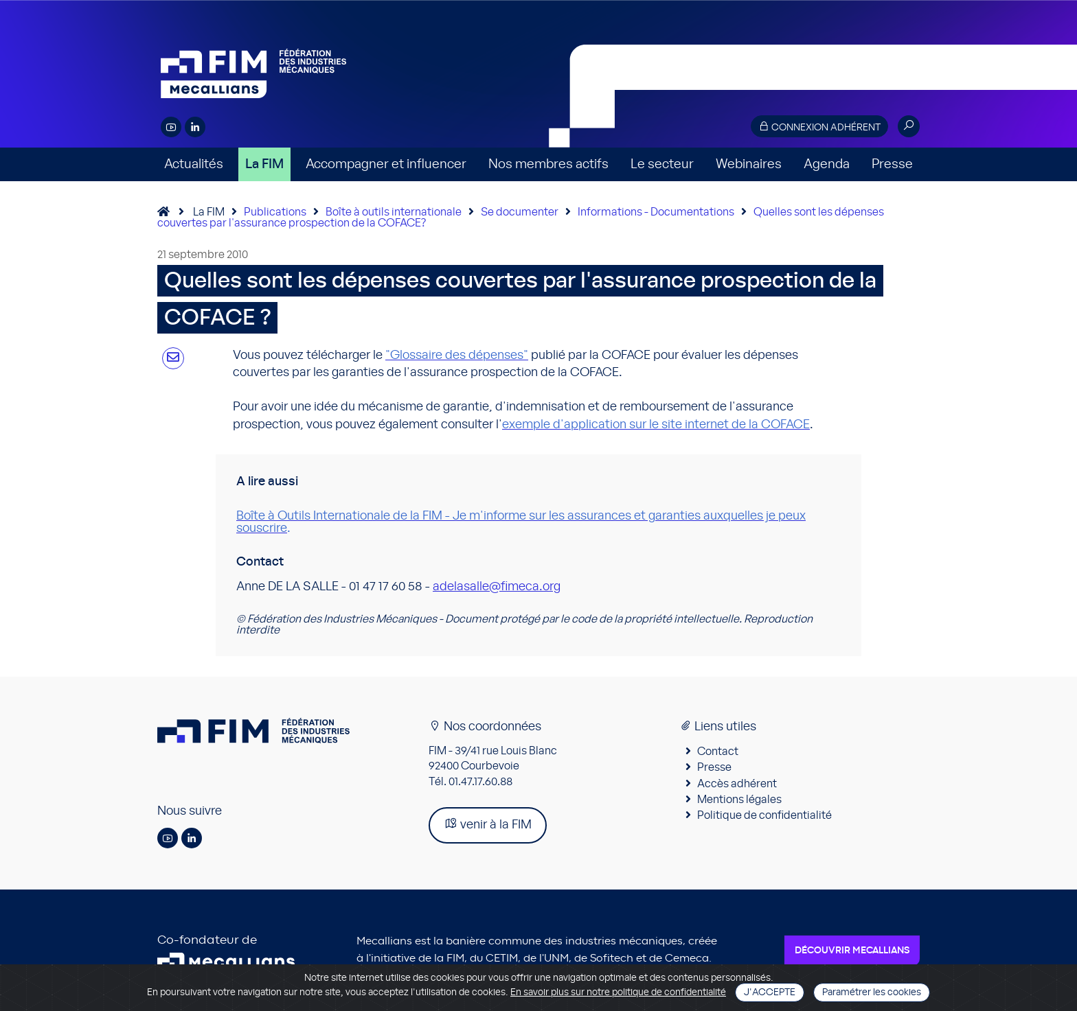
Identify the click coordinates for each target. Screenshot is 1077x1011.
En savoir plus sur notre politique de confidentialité (618, 992)
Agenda (827, 164)
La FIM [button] (264, 164)
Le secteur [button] (662, 164)
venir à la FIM (488, 824)
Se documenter (519, 212)
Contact (717, 751)
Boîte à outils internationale (394, 212)
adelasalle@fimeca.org (496, 587)
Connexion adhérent (819, 126)
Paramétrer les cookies (871, 992)
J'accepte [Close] (769, 992)
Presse (892, 164)
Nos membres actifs (548, 164)
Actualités (193, 164)
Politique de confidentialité (764, 815)
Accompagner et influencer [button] (386, 164)
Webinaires (749, 164)
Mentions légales (739, 799)
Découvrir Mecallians (852, 950)
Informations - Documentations (656, 212)
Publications (275, 212)
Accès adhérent (737, 783)
